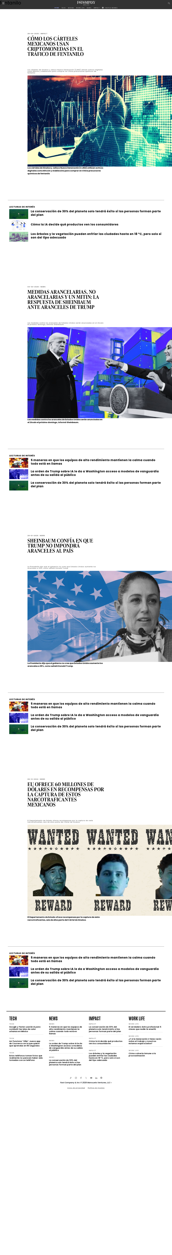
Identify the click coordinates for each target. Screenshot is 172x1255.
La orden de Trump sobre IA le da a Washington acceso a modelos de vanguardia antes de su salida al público (66, 1047)
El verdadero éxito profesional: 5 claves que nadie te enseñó (145, 1028)
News (43, 287)
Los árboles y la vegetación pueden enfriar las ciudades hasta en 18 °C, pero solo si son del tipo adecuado (104, 1057)
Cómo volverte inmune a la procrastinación (142, 1054)
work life (137, 1018)
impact (95, 1018)
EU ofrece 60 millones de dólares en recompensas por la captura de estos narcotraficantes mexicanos (65, 794)
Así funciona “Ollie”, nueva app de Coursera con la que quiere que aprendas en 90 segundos (24, 1043)
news (53, 1018)
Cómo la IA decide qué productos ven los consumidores (105, 1042)
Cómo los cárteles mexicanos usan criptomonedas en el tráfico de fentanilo (55, 46)
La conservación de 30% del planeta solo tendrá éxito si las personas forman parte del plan (65, 1062)
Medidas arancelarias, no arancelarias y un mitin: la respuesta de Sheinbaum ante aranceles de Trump (63, 299)
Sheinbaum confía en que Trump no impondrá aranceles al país (60, 545)
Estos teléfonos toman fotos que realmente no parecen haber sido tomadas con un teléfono (26, 1058)
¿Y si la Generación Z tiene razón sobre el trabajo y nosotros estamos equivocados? (145, 1041)
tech (13, 1018)
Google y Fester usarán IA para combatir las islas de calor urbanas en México (24, 1029)
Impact (44, 33)
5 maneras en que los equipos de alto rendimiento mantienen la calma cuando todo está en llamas (65, 1030)
